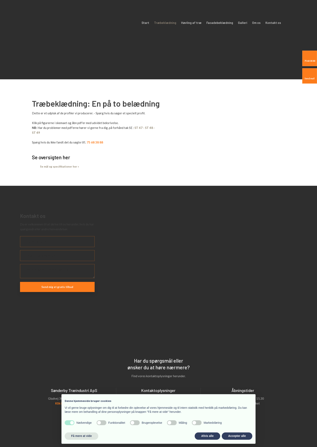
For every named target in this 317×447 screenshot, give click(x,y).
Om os (256, 22)
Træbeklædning (165, 22)
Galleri (242, 22)
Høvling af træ (191, 22)
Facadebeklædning (219, 22)
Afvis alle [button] (207, 435)
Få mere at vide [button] (81, 435)
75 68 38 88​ (95, 142)
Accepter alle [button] (237, 435)
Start (145, 22)
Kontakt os (273, 22)
